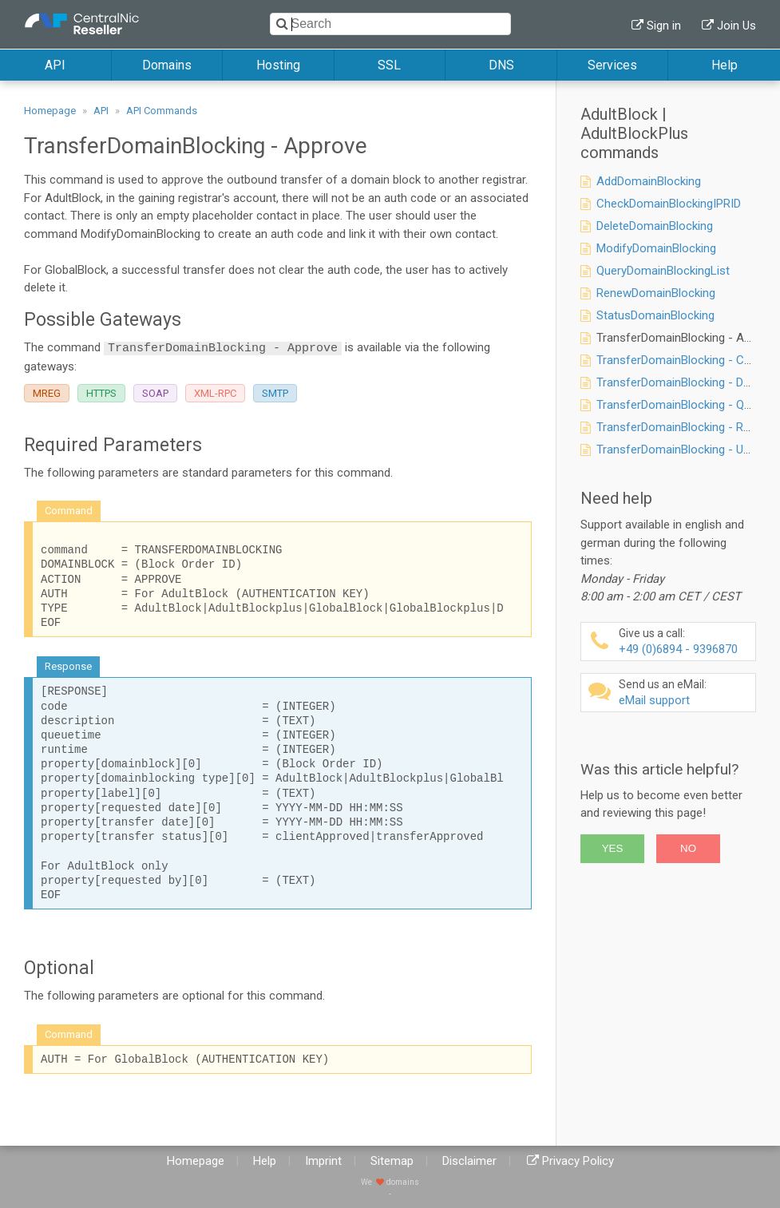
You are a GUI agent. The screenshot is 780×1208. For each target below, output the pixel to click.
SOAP (155, 393)
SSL (389, 65)
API (55, 65)
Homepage (50, 111)
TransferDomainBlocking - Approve (688, 338)
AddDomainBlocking (648, 181)
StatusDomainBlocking (655, 315)
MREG (47, 393)
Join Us (736, 25)
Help (724, 65)
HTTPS (101, 393)
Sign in (664, 25)
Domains (167, 65)
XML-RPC (215, 393)
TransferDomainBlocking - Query (681, 405)
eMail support (685, 692)
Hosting (278, 65)
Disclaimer (469, 1161)
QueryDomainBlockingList (663, 270)
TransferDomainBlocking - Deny (679, 382)
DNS (501, 65)
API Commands (161, 111)
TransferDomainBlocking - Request (687, 427)
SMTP (275, 393)
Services (612, 65)
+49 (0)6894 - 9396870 (685, 641)
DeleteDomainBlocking (654, 226)
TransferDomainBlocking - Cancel (684, 360)
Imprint (323, 1161)
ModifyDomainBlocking (656, 248)
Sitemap (392, 1161)
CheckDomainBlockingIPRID (668, 203)
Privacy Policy (578, 1161)
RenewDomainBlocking (655, 293)
